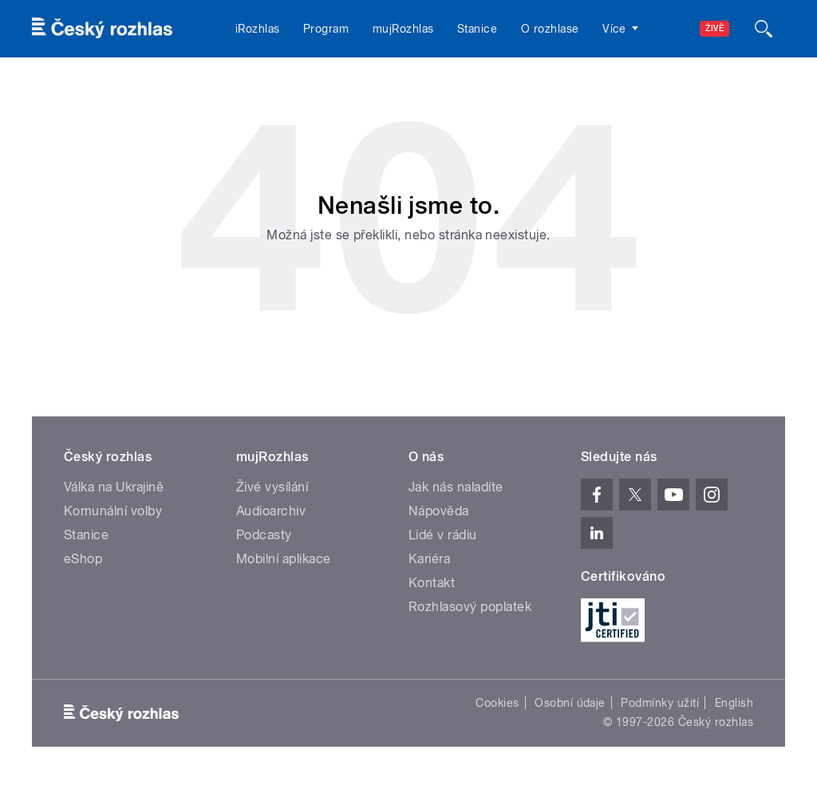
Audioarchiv (271, 511)
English (734, 702)
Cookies (497, 702)
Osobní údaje (570, 702)
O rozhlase (550, 28)
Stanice (477, 28)
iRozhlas (257, 28)
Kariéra (429, 558)
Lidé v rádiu (442, 534)
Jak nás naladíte (455, 487)
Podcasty (264, 534)
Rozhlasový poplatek (469, 606)
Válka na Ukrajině (114, 487)
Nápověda (438, 511)
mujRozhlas (403, 28)
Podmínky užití (660, 702)
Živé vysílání (272, 487)
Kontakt (431, 582)
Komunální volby (113, 511)
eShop (83, 558)
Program (326, 28)
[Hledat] (763, 28)
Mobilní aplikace (283, 558)
